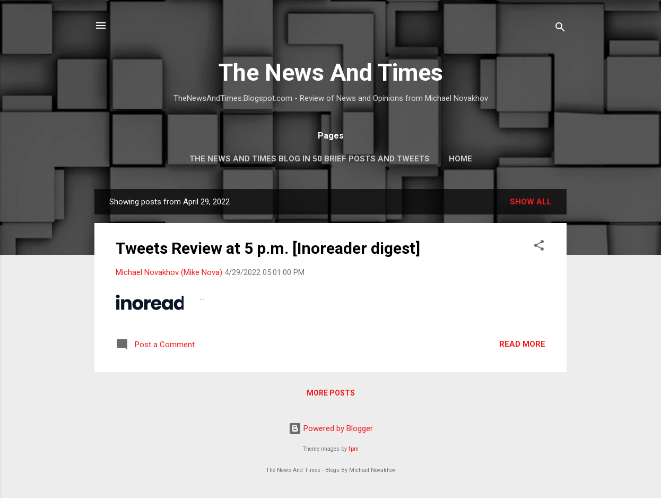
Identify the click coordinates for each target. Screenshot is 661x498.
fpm (354, 448)
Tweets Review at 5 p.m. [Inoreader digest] (268, 248)
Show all (531, 202)
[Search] (560, 29)
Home (460, 159)
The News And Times (331, 72)
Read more (522, 344)
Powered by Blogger (331, 428)
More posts (331, 393)
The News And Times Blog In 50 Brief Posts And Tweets (309, 159)
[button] (539, 247)
